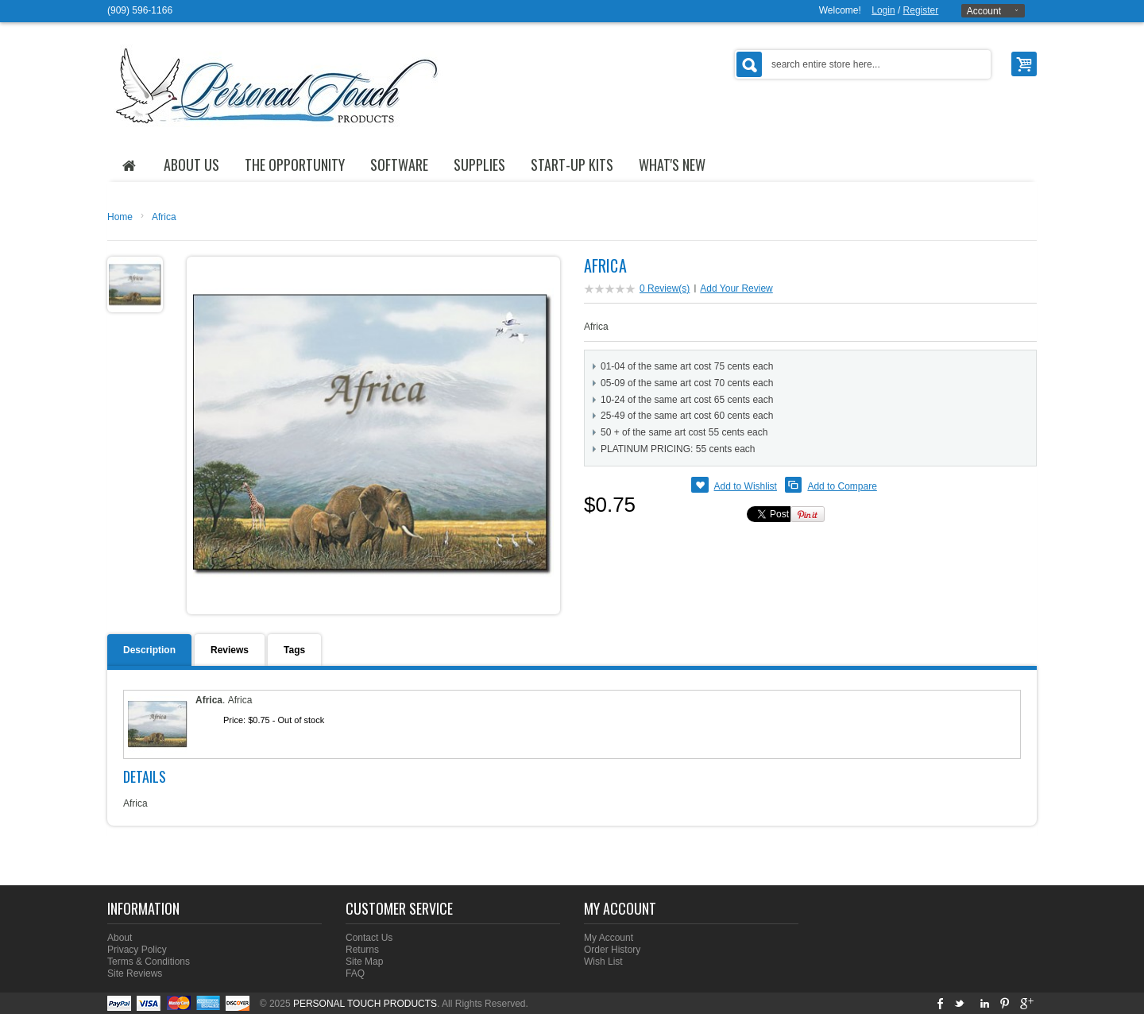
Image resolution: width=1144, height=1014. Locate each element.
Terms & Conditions (148, 961)
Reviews (230, 650)
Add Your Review (736, 288)
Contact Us (369, 937)
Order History (612, 949)
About (119, 937)
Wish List (603, 961)
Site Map (364, 961)
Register (921, 10)
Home (120, 217)
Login (883, 10)
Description (149, 650)
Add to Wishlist (745, 486)
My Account (608, 937)
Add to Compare (841, 486)
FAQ (355, 973)
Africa (164, 217)
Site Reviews (134, 973)
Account (984, 11)
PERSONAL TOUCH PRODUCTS (365, 1003)
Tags (294, 650)
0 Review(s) (665, 288)
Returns (362, 949)
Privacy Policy (137, 949)
